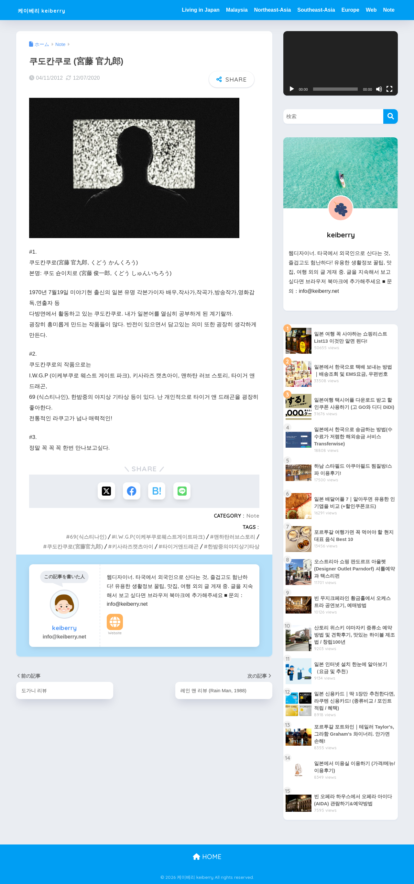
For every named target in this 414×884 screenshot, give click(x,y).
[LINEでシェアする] (183, 491)
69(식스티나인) (88, 537)
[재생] (292, 89)
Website (115, 633)
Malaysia (237, 10)
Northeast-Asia (272, 10)
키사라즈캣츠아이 (132, 547)
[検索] (390, 116)
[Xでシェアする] (105, 491)
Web (371, 10)
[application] (340, 63)
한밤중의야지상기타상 (233, 547)
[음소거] (379, 89)
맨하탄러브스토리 (234, 537)
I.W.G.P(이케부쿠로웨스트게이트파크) (160, 537)
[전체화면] (389, 89)
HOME (207, 857)
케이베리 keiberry (50, 10)
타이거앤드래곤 (180, 547)
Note (389, 10)
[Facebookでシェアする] (131, 491)
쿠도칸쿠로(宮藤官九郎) (75, 547)
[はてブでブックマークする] (157, 491)
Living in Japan (200, 10)
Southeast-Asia (316, 10)
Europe (350, 10)
